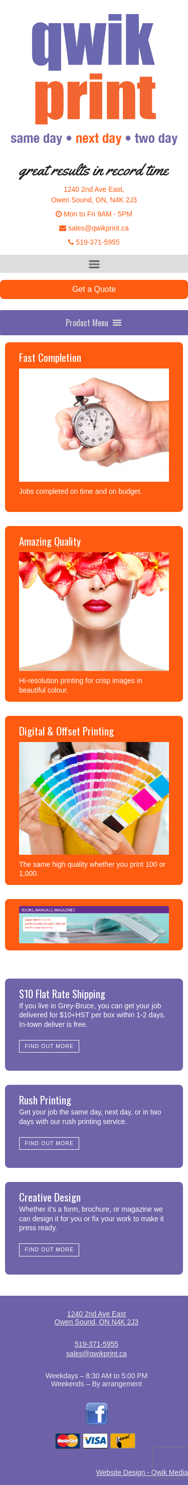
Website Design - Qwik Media (142, 1472)
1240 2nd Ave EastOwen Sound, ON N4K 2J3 (96, 1318)
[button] (87, 322)
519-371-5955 (93, 242)
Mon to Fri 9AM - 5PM (94, 214)
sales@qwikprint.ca (94, 228)
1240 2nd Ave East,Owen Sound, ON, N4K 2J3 (94, 194)
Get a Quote (94, 289)
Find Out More (49, 1046)
